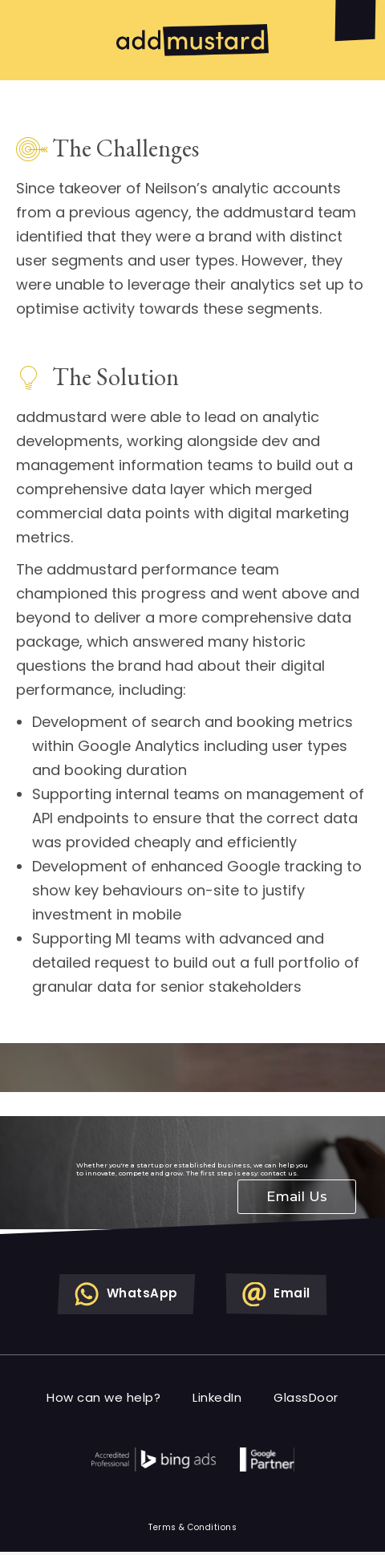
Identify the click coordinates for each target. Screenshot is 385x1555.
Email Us (296, 1196)
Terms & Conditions (192, 1527)
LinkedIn (216, 1397)
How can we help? (103, 1397)
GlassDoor (306, 1397)
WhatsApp (126, 1294)
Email (276, 1294)
